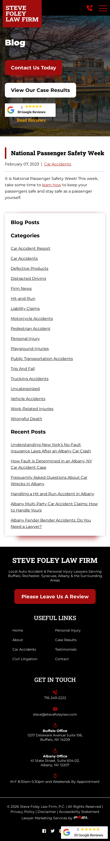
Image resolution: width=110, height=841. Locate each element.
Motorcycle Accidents (32, 318)
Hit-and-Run (23, 298)
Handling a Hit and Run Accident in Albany (52, 493)
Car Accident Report (30, 248)
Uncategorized (25, 388)
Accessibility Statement (79, 811)
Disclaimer (47, 811)
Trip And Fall (23, 368)
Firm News (21, 288)
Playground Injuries (30, 348)
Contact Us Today (33, 68)
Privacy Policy (22, 811)
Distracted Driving (28, 278)
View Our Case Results (40, 90)
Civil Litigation (24, 659)
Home (17, 630)
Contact (62, 659)
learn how (51, 185)
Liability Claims (25, 308)
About (17, 640)
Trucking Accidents (30, 378)
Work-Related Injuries (32, 408)
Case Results (66, 640)
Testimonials (66, 649)
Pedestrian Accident (30, 328)
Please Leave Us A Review (55, 597)
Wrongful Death (26, 418)
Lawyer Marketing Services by (54, 818)
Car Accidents (57, 164)
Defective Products (29, 268)
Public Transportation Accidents (42, 358)
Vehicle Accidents (28, 398)
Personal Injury (25, 338)
